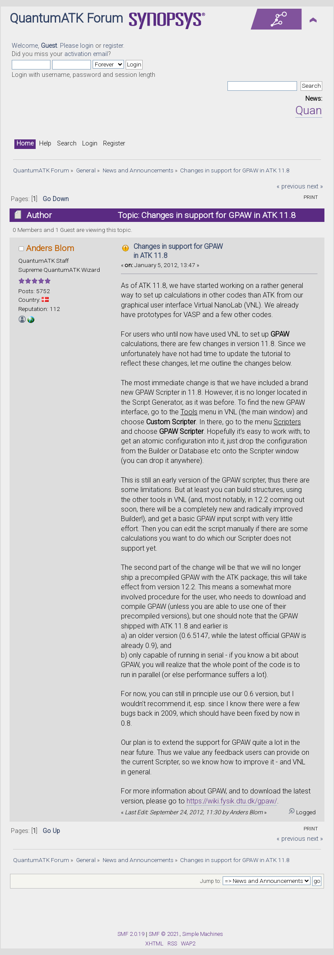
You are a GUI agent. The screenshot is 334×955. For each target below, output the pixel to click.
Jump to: (210, 881)
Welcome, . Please (46, 46)
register (113, 46)
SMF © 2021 (164, 934)
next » (315, 186)
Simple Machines (202, 934)
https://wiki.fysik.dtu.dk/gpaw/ (232, 801)
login (87, 46)
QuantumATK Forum (66, 18)
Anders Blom (50, 248)
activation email (86, 54)
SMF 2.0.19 (130, 934)
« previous (291, 186)
